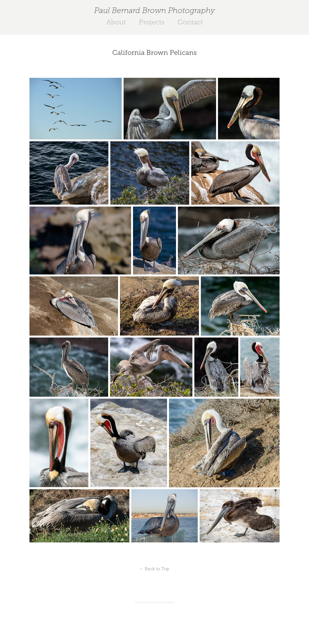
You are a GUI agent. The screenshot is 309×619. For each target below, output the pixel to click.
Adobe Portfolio (163, 602)
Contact (190, 22)
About (116, 22)
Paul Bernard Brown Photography (154, 10)
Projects (151, 22)
